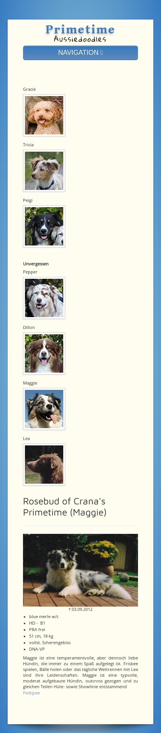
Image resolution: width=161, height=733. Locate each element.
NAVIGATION (80, 52)
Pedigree (31, 692)
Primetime (80, 29)
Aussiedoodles (80, 39)
